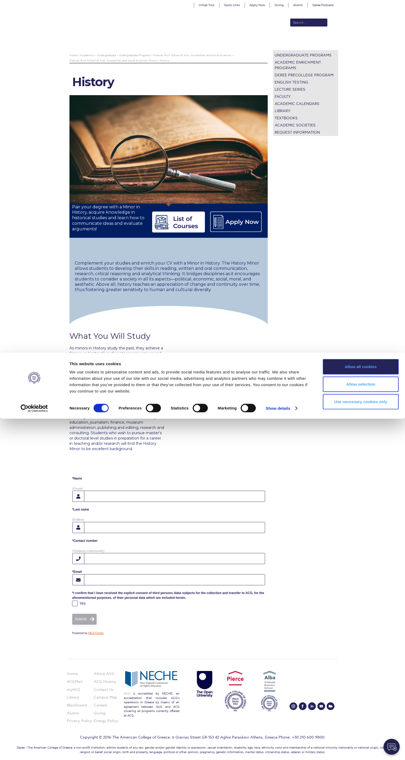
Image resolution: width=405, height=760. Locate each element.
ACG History (105, 681)
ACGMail (74, 681)
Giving (279, 5)
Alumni (298, 5)
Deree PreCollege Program (304, 75)
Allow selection (360, 725)
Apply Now (257, 5)
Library (282, 111)
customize (382, 4)
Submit (81, 619)
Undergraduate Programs (303, 55)
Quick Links (232, 5)
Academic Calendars (297, 104)
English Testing (291, 82)
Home (72, 673)
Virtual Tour (206, 5)
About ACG (129, 41)
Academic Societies (295, 125)
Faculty (282, 96)
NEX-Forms (95, 633)
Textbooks (286, 118)
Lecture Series (290, 89)
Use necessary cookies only (360, 743)
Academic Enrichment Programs (298, 65)
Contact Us (103, 689)
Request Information (297, 132)
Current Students (280, 41)
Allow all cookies (361, 708)
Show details (278, 749)
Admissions (155, 41)
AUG (127, 693)
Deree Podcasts (323, 5)
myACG (73, 689)
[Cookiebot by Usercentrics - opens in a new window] (34, 750)
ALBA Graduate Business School (226, 41)
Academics (180, 41)
